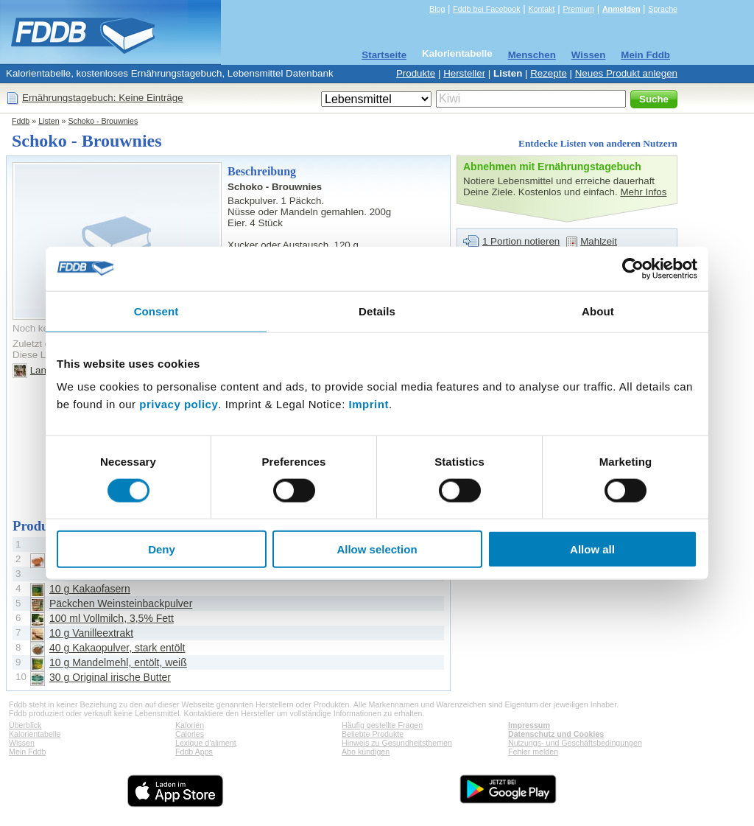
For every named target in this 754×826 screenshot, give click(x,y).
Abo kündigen (366, 751)
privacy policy (178, 404)
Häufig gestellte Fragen (382, 725)
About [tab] (598, 310)
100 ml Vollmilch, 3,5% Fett (111, 618)
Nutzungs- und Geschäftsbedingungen (575, 742)
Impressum (529, 725)
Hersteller (464, 73)
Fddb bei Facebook (486, 8)
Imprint (369, 404)
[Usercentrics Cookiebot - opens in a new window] (632, 268)
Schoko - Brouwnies (103, 120)
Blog (437, 8)
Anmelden (621, 8)
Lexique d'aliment (205, 742)
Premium (578, 8)
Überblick (25, 725)
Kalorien (189, 725)
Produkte (415, 73)
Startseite (384, 54)
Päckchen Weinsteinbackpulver (120, 603)
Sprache (662, 8)
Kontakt (541, 8)
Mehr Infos (643, 191)
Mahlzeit (598, 241)
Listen (507, 73)
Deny (161, 549)
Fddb (20, 120)
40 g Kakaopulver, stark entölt (117, 648)
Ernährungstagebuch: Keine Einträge (102, 97)
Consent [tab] (156, 310)
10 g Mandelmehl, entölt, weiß (118, 662)
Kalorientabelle (457, 53)
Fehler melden (533, 751)
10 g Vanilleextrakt (91, 633)
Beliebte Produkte (373, 733)
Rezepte (548, 73)
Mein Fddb (645, 54)
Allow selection (377, 549)
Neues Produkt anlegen (626, 73)
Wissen (588, 54)
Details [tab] (377, 310)
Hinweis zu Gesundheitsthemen (397, 742)
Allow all (592, 549)
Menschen (532, 54)
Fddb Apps (194, 751)
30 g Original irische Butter (110, 677)
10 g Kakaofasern (89, 589)
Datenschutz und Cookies (556, 733)
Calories (189, 733)
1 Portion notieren (521, 241)
